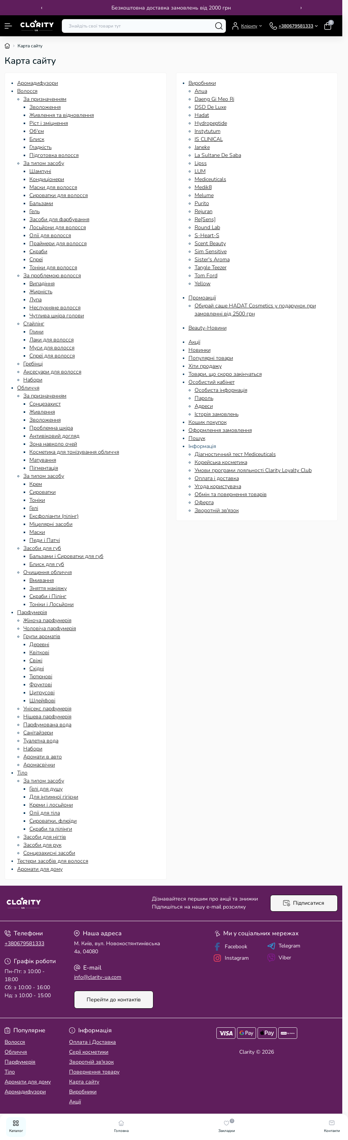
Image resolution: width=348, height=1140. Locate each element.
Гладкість (40, 147)
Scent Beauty (210, 243)
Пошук (196, 438)
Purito (202, 203)
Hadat (202, 115)
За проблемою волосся (52, 275)
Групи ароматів (41, 636)
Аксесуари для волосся (52, 371)
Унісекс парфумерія (47, 708)
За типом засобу (43, 163)
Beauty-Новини (207, 327)
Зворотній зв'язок (217, 510)
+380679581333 (24, 943)
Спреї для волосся (52, 355)
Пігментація (43, 468)
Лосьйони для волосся (57, 227)
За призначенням (44, 99)
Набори (32, 379)
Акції (194, 342)
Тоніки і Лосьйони (51, 604)
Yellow (203, 283)
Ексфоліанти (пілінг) (54, 516)
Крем (35, 484)
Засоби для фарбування (59, 219)
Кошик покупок (207, 422)
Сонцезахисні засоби (49, 853)
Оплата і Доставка (92, 1042)
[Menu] (8, 26)
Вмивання (41, 580)
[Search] (219, 26)
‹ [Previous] (41, 7)
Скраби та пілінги (50, 829)
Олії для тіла (44, 813)
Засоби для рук (42, 845)
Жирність (40, 291)
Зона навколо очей (53, 444)
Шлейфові (42, 700)
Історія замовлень (216, 414)
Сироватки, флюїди (53, 821)
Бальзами (41, 203)
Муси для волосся (51, 347)
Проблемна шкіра (51, 428)
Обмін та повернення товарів (231, 494)
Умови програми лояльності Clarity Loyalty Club (253, 470)
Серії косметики (88, 1052)
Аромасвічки (39, 764)
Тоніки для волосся (53, 267)
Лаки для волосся (51, 339)
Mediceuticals (210, 179)
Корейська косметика (221, 462)
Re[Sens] (205, 219)
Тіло (22, 772)
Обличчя (28, 387)
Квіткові (39, 652)
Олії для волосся (50, 235)
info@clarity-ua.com (97, 977)
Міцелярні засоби (50, 524)
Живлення (42, 412)
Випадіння (42, 283)
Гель (34, 211)
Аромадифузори (37, 83)
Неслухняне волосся (55, 307)
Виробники (202, 83)
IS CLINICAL (209, 139)
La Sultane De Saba (218, 155)
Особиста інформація (221, 390)
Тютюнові (40, 676)
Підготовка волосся (54, 155)
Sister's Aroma (212, 259)
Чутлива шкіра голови (56, 315)
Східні (36, 668)
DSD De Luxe (210, 107)
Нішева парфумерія (47, 716)
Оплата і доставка (217, 478)
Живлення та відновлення (61, 115)
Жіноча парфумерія (47, 620)
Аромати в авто (42, 756)
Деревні (39, 644)
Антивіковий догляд (54, 436)
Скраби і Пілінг (47, 596)
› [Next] (301, 7)
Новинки (199, 350)
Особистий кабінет (211, 382)
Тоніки (37, 500)
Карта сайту (84, 1081)
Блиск (36, 139)
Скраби (38, 251)
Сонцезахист (45, 403)
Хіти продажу (205, 366)
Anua (201, 91)
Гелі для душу (46, 788)
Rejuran (204, 211)
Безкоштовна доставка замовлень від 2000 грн (171, 7)
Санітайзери (38, 732)
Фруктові (40, 684)
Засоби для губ (42, 548)
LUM (200, 171)
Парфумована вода (47, 724)
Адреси (204, 406)
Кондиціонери (46, 179)
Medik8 (203, 187)
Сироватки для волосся (58, 195)
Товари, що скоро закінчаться (225, 374)
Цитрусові (42, 692)
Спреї (36, 259)
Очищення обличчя (47, 572)
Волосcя (27, 91)
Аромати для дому (40, 869)
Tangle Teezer (211, 267)
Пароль (204, 398)
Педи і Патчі (44, 540)
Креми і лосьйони (51, 805)
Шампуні (40, 171)
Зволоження (45, 107)
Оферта (204, 502)
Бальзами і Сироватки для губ (66, 556)
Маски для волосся (53, 187)
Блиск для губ (46, 564)
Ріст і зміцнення (48, 123)
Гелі (33, 508)
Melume (204, 195)
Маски (37, 532)
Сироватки (42, 492)
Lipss (201, 163)
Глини (36, 331)
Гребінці (33, 363)
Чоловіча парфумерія (49, 628)
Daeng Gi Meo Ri (214, 99)
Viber (279, 958)
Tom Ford (206, 275)
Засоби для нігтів (44, 837)
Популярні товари (210, 358)
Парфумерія (32, 612)
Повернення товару (94, 1071)
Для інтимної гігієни (53, 796)
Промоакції (202, 297)
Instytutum (208, 131)
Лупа (35, 299)
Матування (42, 460)
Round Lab (207, 227)
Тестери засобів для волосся (52, 861)
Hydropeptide (211, 123)
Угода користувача (218, 486)
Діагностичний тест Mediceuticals (235, 454)
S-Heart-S (207, 235)
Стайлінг (33, 323)
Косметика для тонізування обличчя (74, 452)
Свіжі (35, 660)
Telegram (283, 946)
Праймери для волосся (58, 243)
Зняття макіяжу (48, 588)
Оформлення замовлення (220, 430)
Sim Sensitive (211, 251)
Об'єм (36, 131)
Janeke (202, 147)
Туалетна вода (40, 740)
